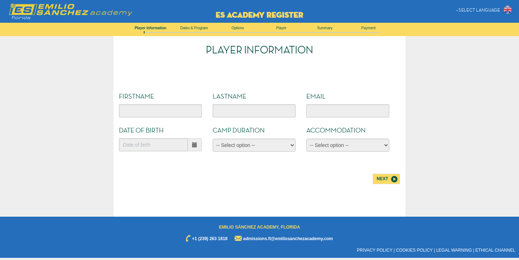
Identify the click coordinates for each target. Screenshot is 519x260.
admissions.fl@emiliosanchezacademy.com (288, 238)
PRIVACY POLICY (374, 250)
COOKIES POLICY (414, 250)
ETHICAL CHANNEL (495, 250)
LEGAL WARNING (454, 250)
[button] (485, 9)
